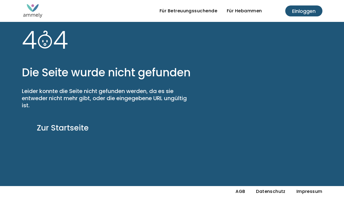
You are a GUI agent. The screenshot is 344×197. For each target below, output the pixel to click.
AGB (240, 191)
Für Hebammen (244, 11)
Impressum (309, 191)
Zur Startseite (63, 128)
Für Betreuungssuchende (188, 11)
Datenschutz (270, 191)
